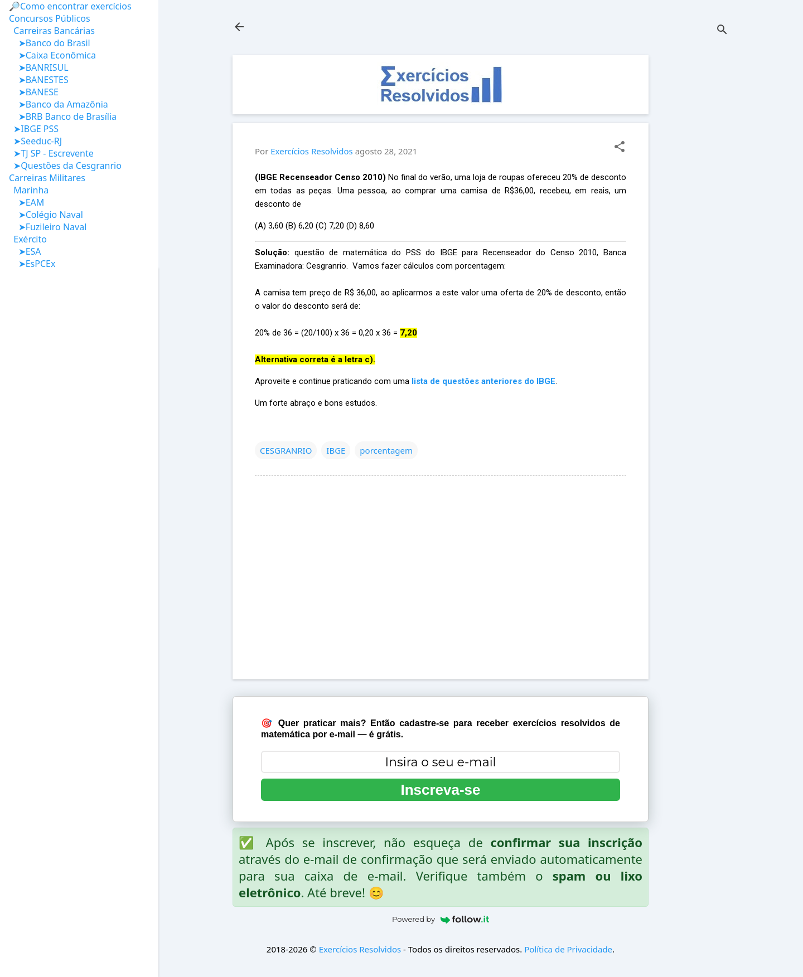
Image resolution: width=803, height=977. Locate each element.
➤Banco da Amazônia (58, 104)
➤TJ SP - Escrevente (51, 153)
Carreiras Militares (47, 178)
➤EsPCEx (32, 263)
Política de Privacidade (568, 949)
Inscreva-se (440, 789)
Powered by (440, 919)
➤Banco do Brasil (49, 43)
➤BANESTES (39, 80)
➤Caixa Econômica (52, 55)
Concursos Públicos (49, 18)
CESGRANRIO (286, 450)
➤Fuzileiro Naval (47, 227)
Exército (28, 239)
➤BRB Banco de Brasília (63, 116)
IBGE (335, 450)
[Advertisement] (693, 222)
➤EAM (26, 202)
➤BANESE (34, 92)
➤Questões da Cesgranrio (65, 165)
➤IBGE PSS (34, 129)
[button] (619, 147)
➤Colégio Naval (46, 214)
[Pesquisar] (722, 30)
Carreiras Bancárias (52, 31)
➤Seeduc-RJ (35, 141)
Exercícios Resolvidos (360, 949)
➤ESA (25, 251)
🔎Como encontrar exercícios (70, 6)
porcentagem (386, 450)
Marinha (29, 190)
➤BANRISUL (39, 67)
